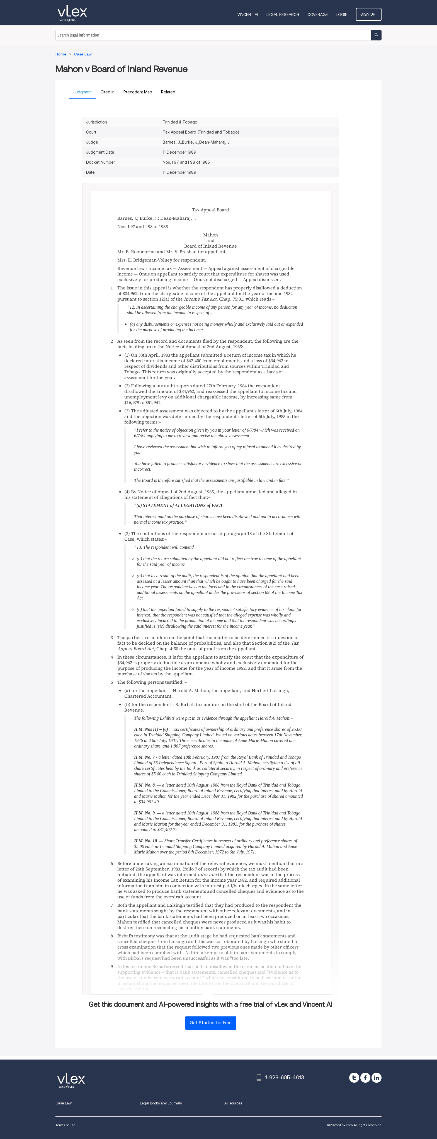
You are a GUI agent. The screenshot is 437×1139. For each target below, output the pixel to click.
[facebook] (365, 1078)
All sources (233, 1103)
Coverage (320, 14)
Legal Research (286, 14)
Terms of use (65, 1125)
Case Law (63, 1103)
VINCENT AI (251, 14)
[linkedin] (377, 1078)
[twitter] (354, 1078)
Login (345, 14)
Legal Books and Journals (161, 1103)
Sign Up (370, 14)
